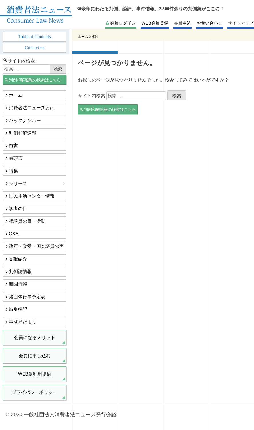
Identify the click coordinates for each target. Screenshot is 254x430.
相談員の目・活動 (27, 221)
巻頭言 (16, 158)
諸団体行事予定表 (27, 296)
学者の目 (18, 208)
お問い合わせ (209, 23)
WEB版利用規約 (34, 374)
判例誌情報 (20, 271)
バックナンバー (25, 120)
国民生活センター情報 (32, 196)
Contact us (34, 47)
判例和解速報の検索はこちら (110, 109)
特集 (13, 170)
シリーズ (18, 183)
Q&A (14, 233)
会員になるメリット (34, 337)
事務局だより (22, 321)
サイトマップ (240, 23)
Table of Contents (34, 36)
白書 (13, 145)
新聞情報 (18, 284)
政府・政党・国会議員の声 (36, 246)
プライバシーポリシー (34, 392)
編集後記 (18, 309)
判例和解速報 (22, 133)
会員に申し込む (35, 355)
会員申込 (182, 23)
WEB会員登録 (154, 23)
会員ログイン (123, 23)
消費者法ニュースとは (32, 107)
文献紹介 (18, 259)
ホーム (16, 95)
